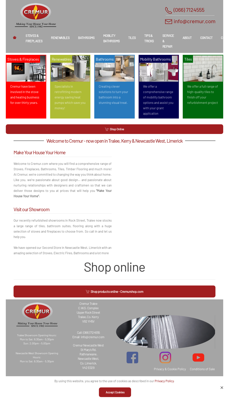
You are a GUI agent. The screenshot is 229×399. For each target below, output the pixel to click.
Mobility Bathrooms (111, 38)
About (187, 38)
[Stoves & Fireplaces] (26, 87)
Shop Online (114, 129)
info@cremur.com (194, 21)
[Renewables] (70, 87)
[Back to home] (35, 15)
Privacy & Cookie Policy (167, 369)
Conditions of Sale (199, 369)
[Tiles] (203, 87)
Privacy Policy (164, 381)
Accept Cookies (115, 392)
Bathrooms (86, 38)
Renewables (60, 38)
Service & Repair (168, 41)
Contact (206, 38)
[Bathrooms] (114, 87)
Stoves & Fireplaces (34, 38)
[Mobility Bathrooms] (159, 87)
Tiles (132, 38)
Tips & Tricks (149, 38)
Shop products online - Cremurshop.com (114, 291)
